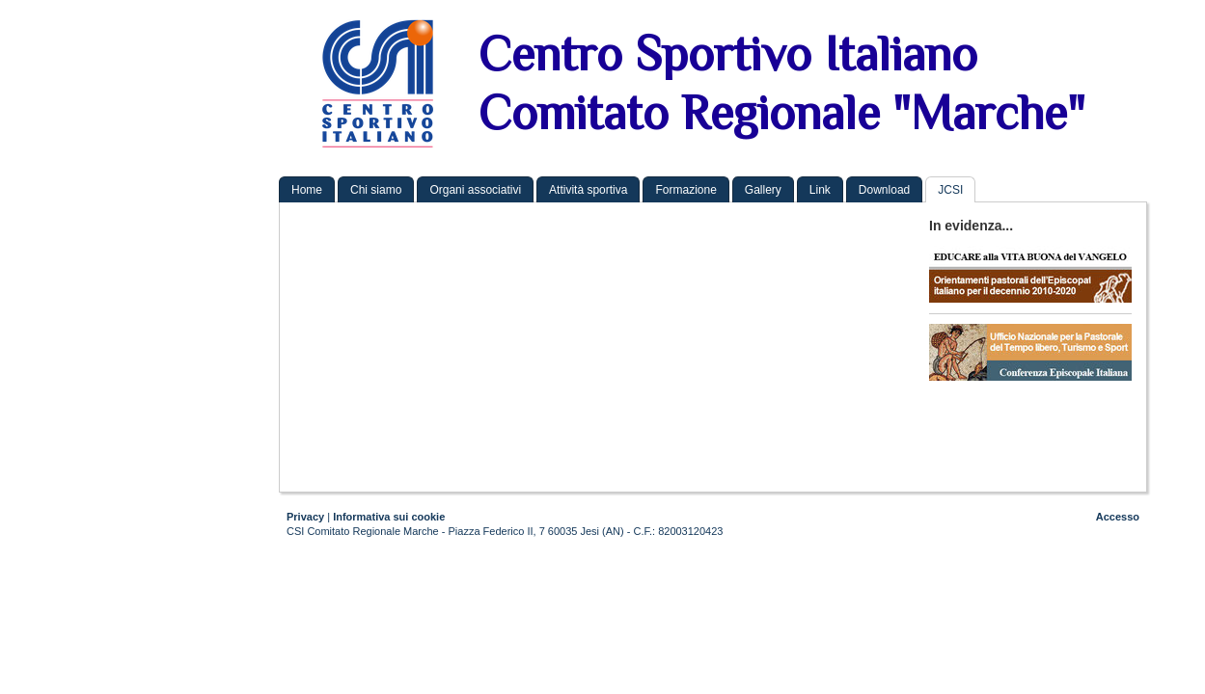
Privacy (305, 516)
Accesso (1117, 516)
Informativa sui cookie (389, 516)
